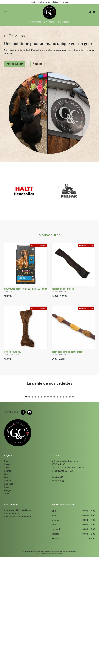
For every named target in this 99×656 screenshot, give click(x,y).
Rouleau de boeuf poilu (63, 289)
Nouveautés (49, 234)
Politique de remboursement (17, 615)
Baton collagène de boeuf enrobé (67, 352)
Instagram (58, 579)
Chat (6, 560)
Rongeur (8, 589)
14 (66, 495)
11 (57, 495)
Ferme (7, 573)
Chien (7, 566)
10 (54, 495)
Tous (6, 592)
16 (73, 495)
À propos (37, 63)
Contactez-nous (11, 612)
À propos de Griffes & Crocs (17, 609)
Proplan (8, 292)
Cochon (8, 569)
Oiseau (7, 579)
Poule (7, 586)
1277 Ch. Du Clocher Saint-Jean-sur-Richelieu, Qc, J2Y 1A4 (69, 568)
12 (60, 495)
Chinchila (8, 582)
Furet (6, 576)
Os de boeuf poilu (12, 352)
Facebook (57, 576)
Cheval (7, 563)
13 (63, 495)
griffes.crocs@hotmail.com (65, 560)
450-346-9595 (58, 563)
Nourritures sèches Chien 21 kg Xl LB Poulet (25, 289)
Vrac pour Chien (59, 292)
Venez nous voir (15, 63)
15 (70, 495)
